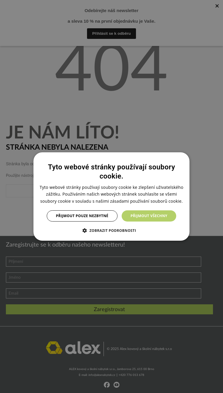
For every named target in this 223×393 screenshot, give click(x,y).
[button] (111, 230)
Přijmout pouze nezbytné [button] (82, 215)
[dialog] (111, 196)
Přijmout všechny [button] (148, 215)
